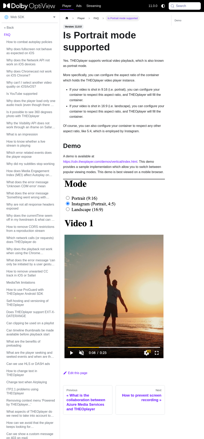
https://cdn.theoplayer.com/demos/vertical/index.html (100, 161)
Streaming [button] (93, 6)
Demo (178, 20)
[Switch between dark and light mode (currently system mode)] (163, 6)
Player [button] (66, 6)
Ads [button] (79, 6)
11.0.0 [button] (153, 6)
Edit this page (75, 373)
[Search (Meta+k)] (185, 6)
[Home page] (67, 18)
